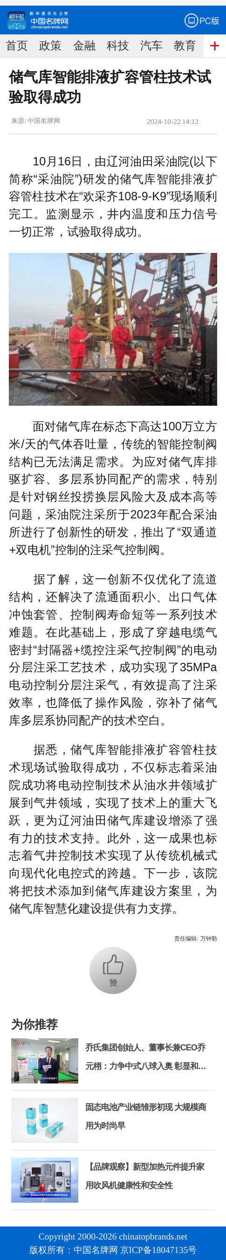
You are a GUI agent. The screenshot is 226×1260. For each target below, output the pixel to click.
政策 (50, 45)
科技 (118, 45)
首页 (17, 45)
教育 (185, 45)
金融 (84, 45)
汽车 (151, 45)
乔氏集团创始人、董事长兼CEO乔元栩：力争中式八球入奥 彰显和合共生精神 (145, 1066)
